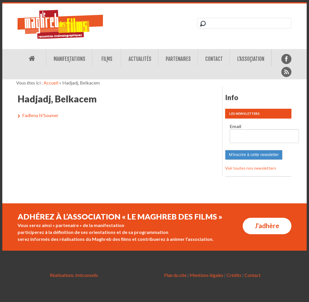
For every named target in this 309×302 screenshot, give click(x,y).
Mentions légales (206, 275)
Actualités (140, 59)
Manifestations (69, 59)
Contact (214, 59)
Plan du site (175, 275)
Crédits (234, 275)
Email (235, 126)
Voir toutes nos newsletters (250, 168)
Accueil (51, 82)
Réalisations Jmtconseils (74, 275)
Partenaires (178, 59)
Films (106, 59)
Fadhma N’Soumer (40, 115)
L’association (250, 59)
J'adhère (267, 226)
